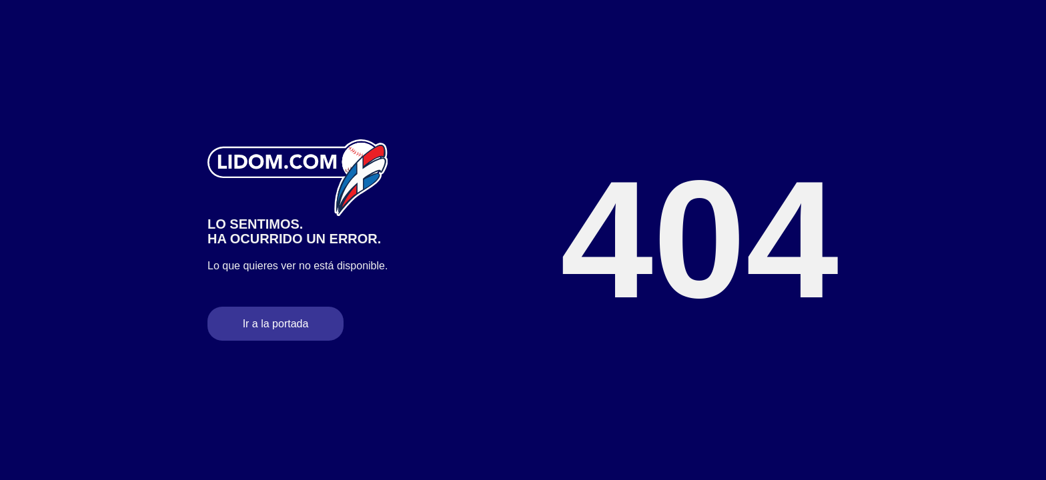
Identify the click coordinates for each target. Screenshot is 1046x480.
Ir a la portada (276, 323)
